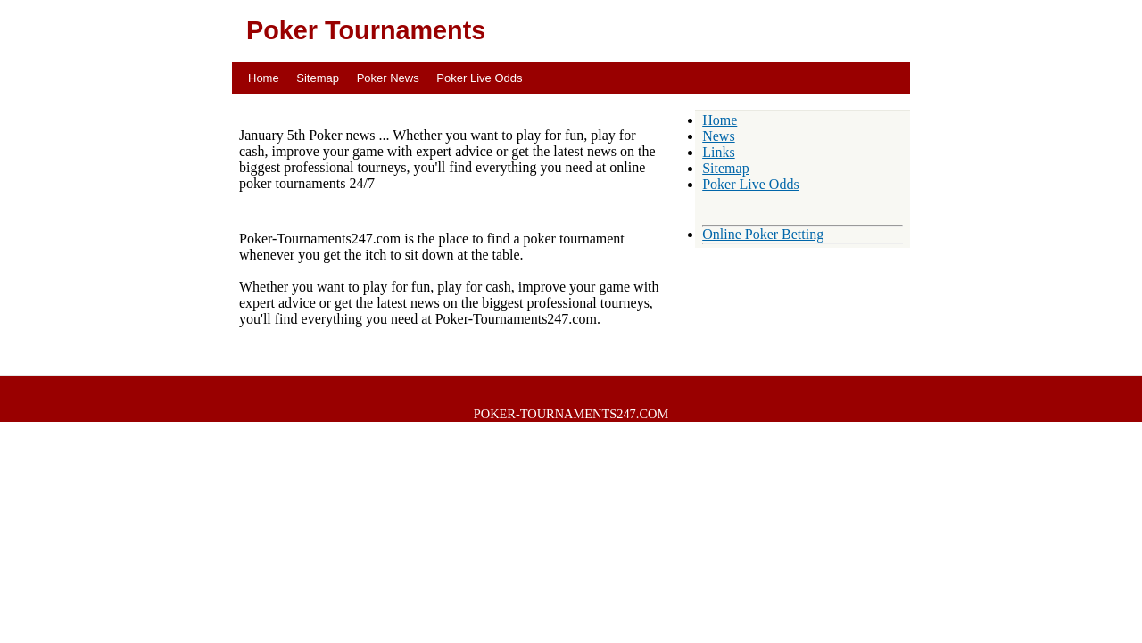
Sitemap (317, 78)
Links (718, 152)
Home (263, 78)
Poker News (388, 78)
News (718, 136)
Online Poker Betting (762, 234)
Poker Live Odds (479, 78)
